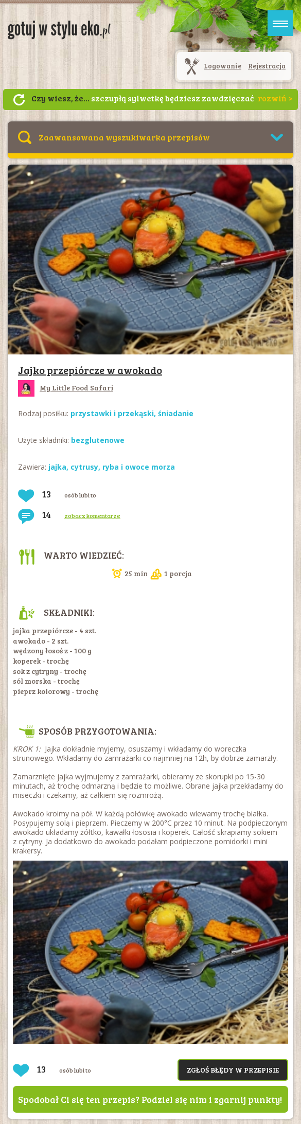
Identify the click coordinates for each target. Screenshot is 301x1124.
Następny (19, 99)
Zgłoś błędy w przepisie (233, 1070)
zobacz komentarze (92, 515)
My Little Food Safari (65, 387)
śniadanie (175, 413)
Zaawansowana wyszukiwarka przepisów (124, 137)
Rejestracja (267, 65)
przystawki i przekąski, (114, 413)
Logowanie (222, 65)
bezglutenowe (98, 440)
